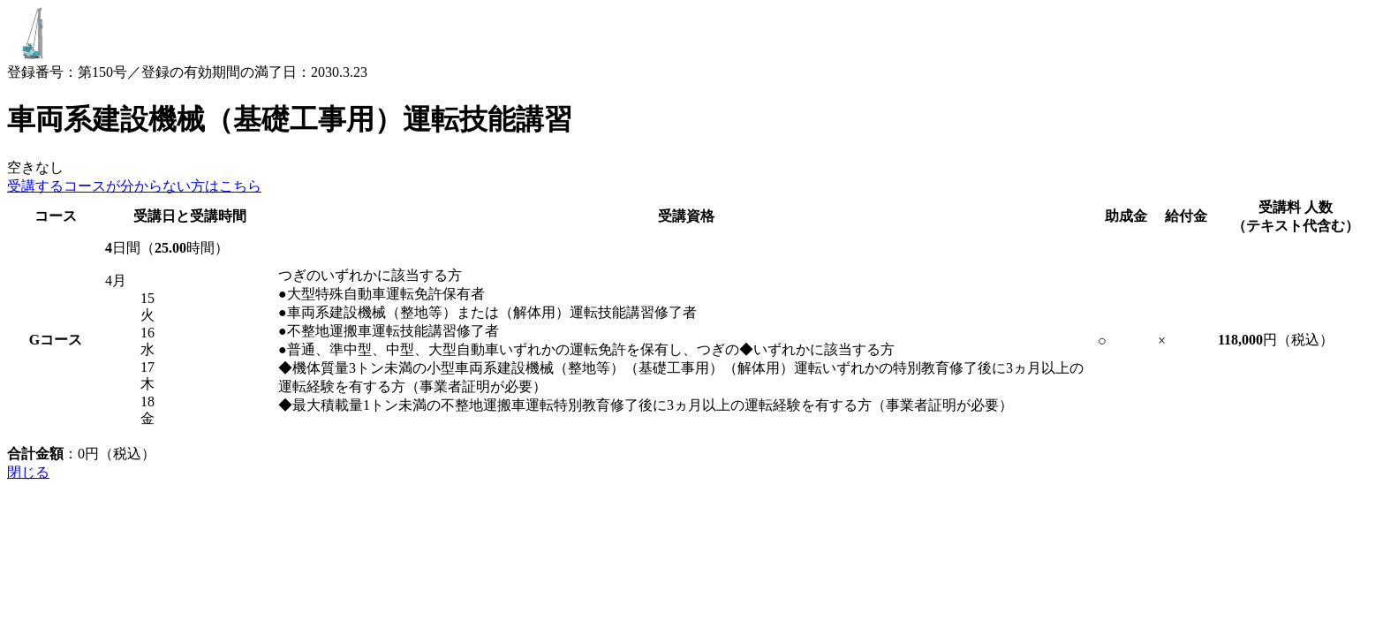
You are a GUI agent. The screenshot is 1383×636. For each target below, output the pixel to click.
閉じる (28, 472)
